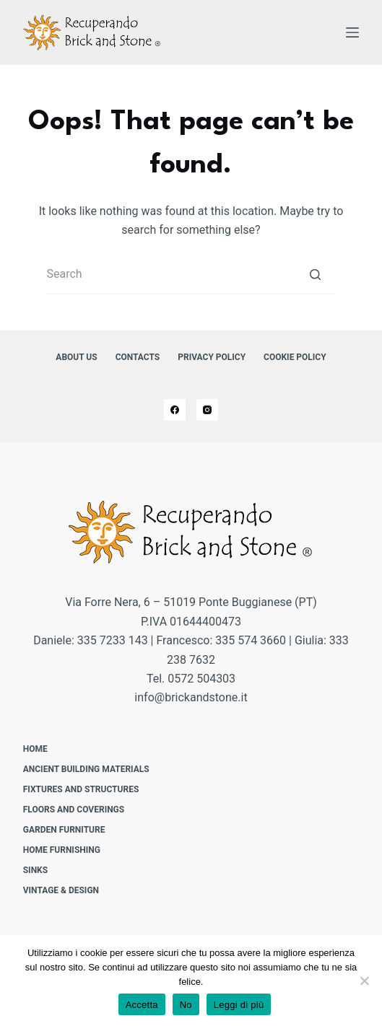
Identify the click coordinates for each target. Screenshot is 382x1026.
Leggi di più (239, 1004)
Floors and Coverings (73, 809)
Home (35, 749)
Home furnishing (61, 850)
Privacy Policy (212, 357)
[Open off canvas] (352, 32)
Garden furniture (64, 830)
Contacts (138, 357)
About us (76, 357)
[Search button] (315, 274)
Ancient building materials (86, 769)
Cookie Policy (295, 357)
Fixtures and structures (81, 789)
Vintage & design (61, 890)
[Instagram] (207, 410)
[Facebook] (175, 410)
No (186, 1004)
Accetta (142, 1004)
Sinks (35, 870)
